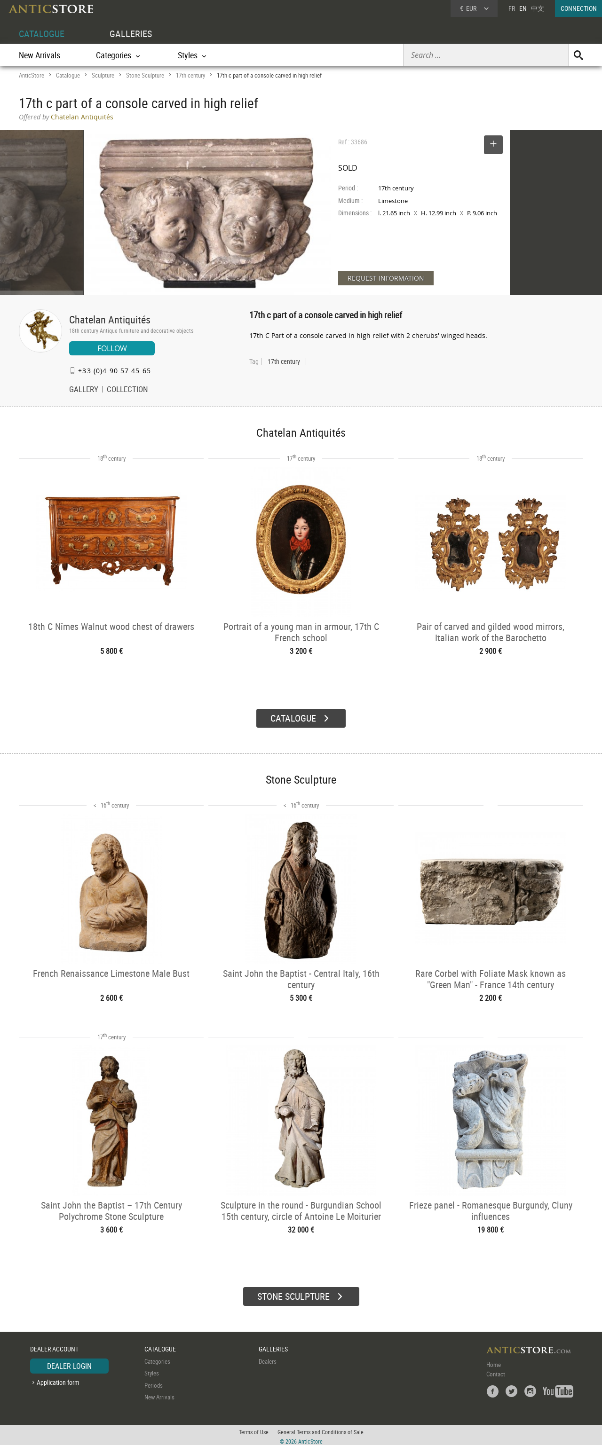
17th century (190, 75)
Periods (153, 1381)
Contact (495, 1370)
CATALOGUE (41, 33)
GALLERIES (131, 33)
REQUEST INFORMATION (386, 278)
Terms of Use (254, 1428)
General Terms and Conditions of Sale (320, 1428)
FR (511, 8)
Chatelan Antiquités (109, 319)
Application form (58, 1378)
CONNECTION (579, 8)
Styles (151, 1370)
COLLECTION (127, 390)
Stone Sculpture (145, 75)
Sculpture (103, 75)
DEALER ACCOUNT (54, 1345)
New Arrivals (39, 55)
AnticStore (31, 75)
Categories (157, 1357)
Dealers (268, 1357)
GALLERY (83, 390)
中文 (537, 8)
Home (493, 1361)
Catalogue (68, 75)
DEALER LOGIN (69, 1362)
